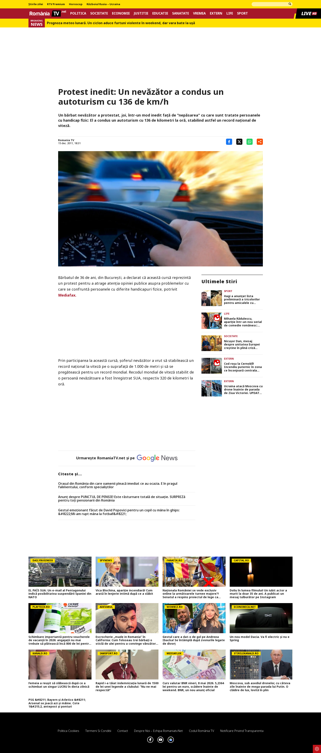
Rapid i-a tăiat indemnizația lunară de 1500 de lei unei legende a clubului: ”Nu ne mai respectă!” (127, 687)
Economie (121, 13)
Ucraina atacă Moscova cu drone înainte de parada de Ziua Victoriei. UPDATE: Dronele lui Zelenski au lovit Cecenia (243, 390)
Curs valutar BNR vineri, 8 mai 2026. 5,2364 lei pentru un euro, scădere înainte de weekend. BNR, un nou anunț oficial (193, 687)
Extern (216, 13)
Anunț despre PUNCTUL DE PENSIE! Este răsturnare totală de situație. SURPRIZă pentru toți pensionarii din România (121, 498)
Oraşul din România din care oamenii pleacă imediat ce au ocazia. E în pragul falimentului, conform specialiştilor (117, 485)
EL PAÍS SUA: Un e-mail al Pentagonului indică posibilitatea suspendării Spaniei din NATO (59, 594)
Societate (99, 13)
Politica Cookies (68, 731)
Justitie (141, 13)
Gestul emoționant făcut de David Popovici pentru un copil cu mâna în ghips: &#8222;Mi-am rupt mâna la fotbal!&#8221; (119, 512)
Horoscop (76, 4)
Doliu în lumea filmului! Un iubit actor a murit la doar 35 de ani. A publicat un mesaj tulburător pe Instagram (258, 594)
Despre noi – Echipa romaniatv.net (158, 731)
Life (229, 13)
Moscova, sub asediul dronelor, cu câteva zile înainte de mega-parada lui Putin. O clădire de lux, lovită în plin (260, 687)
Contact (122, 731)
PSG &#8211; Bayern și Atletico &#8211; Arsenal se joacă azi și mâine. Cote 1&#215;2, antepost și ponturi (57, 703)
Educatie (160, 13)
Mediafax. (67, 295)
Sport (242, 13)
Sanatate (180, 13)
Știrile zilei (35, 4)
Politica (78, 13)
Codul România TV (201, 731)
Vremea (199, 13)
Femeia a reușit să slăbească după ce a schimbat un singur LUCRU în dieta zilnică (58, 685)
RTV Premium (56, 4)
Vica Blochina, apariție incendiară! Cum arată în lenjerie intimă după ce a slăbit (124, 592)
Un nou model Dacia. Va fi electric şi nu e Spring (259, 638)
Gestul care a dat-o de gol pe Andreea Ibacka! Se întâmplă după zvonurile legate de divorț (194, 640)
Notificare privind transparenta (241, 731)
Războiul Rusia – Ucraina (103, 4)
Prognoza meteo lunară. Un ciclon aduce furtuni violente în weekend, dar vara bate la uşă (121, 23)
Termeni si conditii (98, 731)
